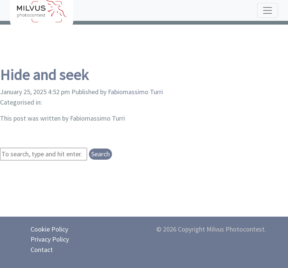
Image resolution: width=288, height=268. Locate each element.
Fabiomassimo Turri (135, 91)
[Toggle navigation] (267, 10)
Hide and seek (44, 75)
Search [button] (100, 154)
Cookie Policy (49, 229)
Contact (42, 249)
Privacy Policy (50, 239)
